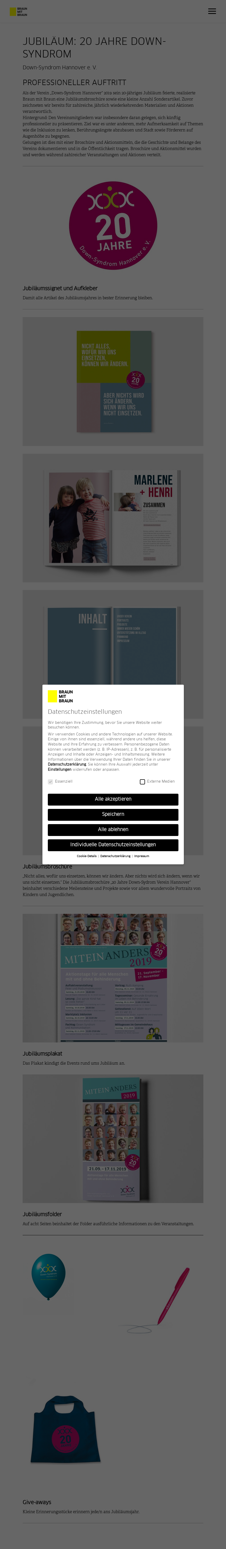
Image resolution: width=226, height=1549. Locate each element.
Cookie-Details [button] (87, 857)
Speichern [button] (113, 815)
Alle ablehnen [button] (113, 830)
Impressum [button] (141, 857)
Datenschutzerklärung (67, 765)
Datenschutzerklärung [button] (115, 857)
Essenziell (60, 782)
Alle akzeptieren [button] (113, 800)
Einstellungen (59, 770)
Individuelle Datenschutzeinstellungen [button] (113, 845)
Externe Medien (157, 782)
